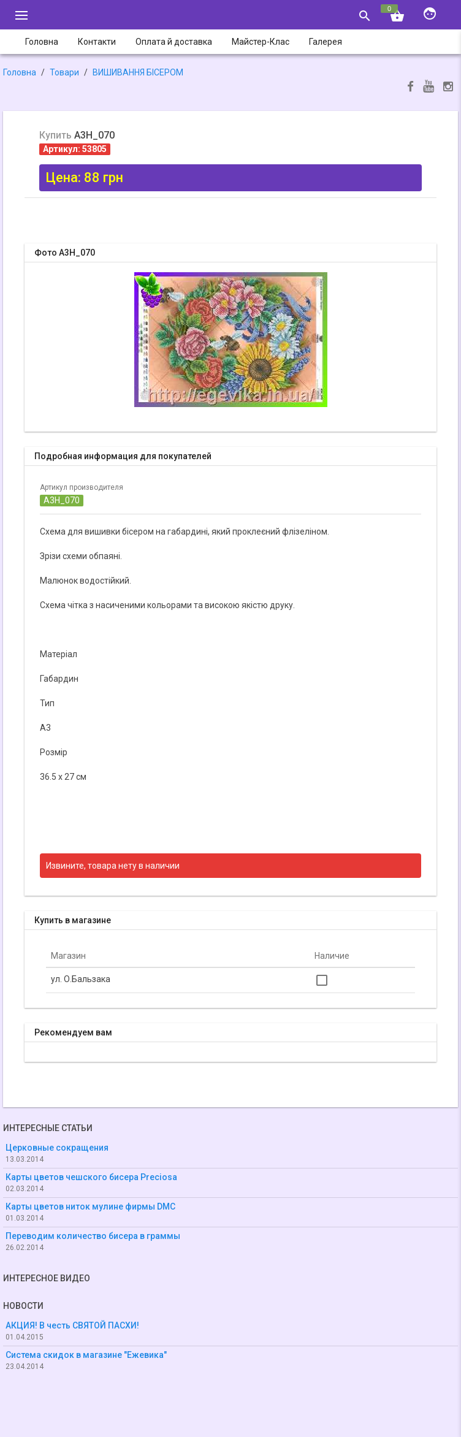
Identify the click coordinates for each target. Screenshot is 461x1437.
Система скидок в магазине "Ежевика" (86, 1355)
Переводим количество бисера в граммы (93, 1236)
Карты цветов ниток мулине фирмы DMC (90, 1206)
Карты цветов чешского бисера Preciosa (91, 1177)
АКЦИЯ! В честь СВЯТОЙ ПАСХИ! (72, 1325)
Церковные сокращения (57, 1148)
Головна (19, 72)
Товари (64, 72)
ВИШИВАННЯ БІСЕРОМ (138, 72)
